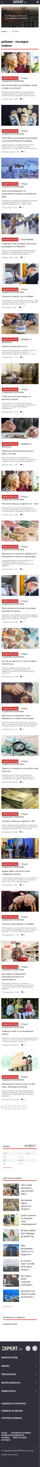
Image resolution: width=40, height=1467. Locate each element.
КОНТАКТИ (5, 1440)
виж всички (7, 1307)
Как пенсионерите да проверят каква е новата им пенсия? (19, 86)
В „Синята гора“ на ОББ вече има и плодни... (27, 1265)
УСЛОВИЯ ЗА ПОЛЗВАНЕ (21, 1433)
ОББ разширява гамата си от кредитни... (27, 1250)
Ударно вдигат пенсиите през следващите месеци (16, 872)
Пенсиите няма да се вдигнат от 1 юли (20, 503)
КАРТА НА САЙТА (20, 1437)
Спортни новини (11, 1418)
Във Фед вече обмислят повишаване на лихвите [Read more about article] (15, 17)
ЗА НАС (4, 1433)
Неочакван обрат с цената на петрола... (26, 1204)
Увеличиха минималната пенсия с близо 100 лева (18, 452)
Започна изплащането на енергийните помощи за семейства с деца (19, 194)
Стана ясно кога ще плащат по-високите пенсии (16, 398)
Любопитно (8, 1391)
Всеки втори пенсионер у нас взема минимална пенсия (19, 609)
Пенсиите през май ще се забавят (18, 924)
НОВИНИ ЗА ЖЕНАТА (12, 1410)
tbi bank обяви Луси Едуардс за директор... (28, 1233)
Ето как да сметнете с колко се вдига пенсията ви (19, 662)
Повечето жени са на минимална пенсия (17, 1032)
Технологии (8, 1374)
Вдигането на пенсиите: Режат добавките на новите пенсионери (18, 717)
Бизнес (5, 1365)
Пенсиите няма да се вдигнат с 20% (18, 821)
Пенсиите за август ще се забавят (18, 296)
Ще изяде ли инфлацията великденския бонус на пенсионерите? (14, 977)
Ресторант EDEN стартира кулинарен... (27, 1280)
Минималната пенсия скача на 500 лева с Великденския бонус (18, 1085)
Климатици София (10, 1324)
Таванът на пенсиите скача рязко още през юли (20, 769)
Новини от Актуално (13, 1403)
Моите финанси (10, 1382)
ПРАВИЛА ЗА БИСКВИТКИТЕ (12, 1435)
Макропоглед (10, 78)
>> (24, 1107)
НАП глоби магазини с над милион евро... (27, 1189)
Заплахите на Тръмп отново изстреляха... (28, 1294)
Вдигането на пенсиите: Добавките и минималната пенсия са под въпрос (19, 555)
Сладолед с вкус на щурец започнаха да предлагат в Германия (19, 245)
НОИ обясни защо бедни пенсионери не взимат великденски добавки (19, 139)
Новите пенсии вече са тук (14, 346)
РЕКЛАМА (5, 1437)
